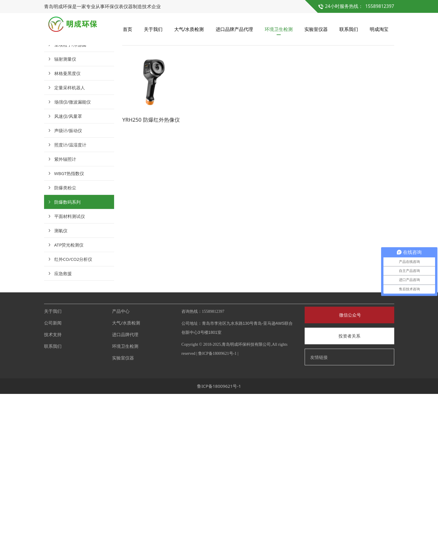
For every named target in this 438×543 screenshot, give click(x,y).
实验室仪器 (316, 29)
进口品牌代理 (125, 484)
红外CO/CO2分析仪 (73, 408)
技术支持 (53, 484)
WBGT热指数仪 (69, 323)
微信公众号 (349, 464)
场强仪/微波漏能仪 (72, 251)
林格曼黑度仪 (67, 223)
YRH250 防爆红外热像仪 (150, 268)
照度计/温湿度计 (70, 294)
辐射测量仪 (65, 208)
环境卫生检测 (279, 29)
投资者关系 (349, 485)
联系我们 (348, 29)
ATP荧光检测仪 (69, 394)
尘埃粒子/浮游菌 (70, 194)
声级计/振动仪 (68, 280)
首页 (127, 29)
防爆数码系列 (67, 351)
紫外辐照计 (65, 308)
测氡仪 (60, 380)
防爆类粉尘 (65, 337)
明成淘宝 (379, 29)
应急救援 (63, 423)
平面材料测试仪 (69, 366)
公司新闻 (53, 472)
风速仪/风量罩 (68, 265)
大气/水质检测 (189, 29)
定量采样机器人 (69, 237)
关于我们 (153, 29)
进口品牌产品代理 (234, 29)
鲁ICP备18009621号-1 (217, 503)
